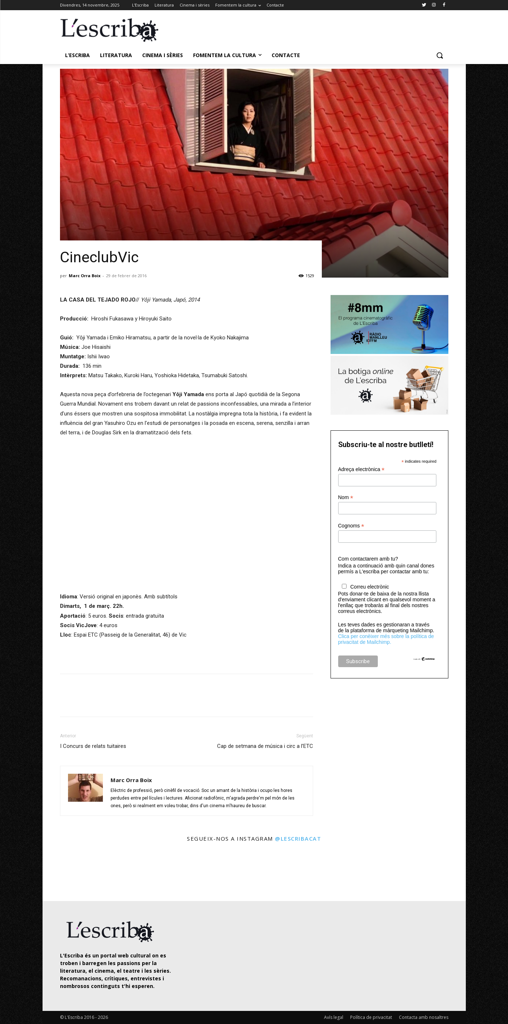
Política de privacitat (371, 1017)
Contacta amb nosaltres (423, 1017)
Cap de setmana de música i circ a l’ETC (265, 746)
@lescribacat (298, 838)
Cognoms (351, 525)
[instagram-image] (67, 872)
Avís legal (333, 1017)
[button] (439, 55)
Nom (345, 497)
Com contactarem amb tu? (368, 559)
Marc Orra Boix (84, 275)
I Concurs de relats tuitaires (93, 746)
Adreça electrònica (361, 469)
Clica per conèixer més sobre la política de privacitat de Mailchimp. (386, 639)
